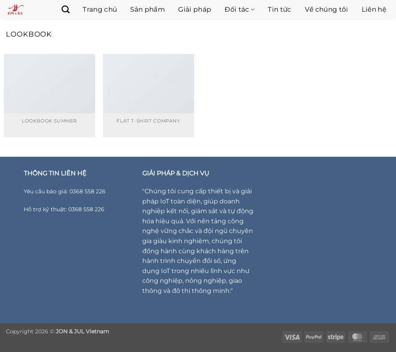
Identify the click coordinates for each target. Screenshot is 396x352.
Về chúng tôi (326, 9)
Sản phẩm (147, 9)
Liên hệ (374, 9)
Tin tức (279, 9)
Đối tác (240, 9)
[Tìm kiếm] (61, 9)
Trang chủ (100, 9)
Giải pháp (194, 9)
